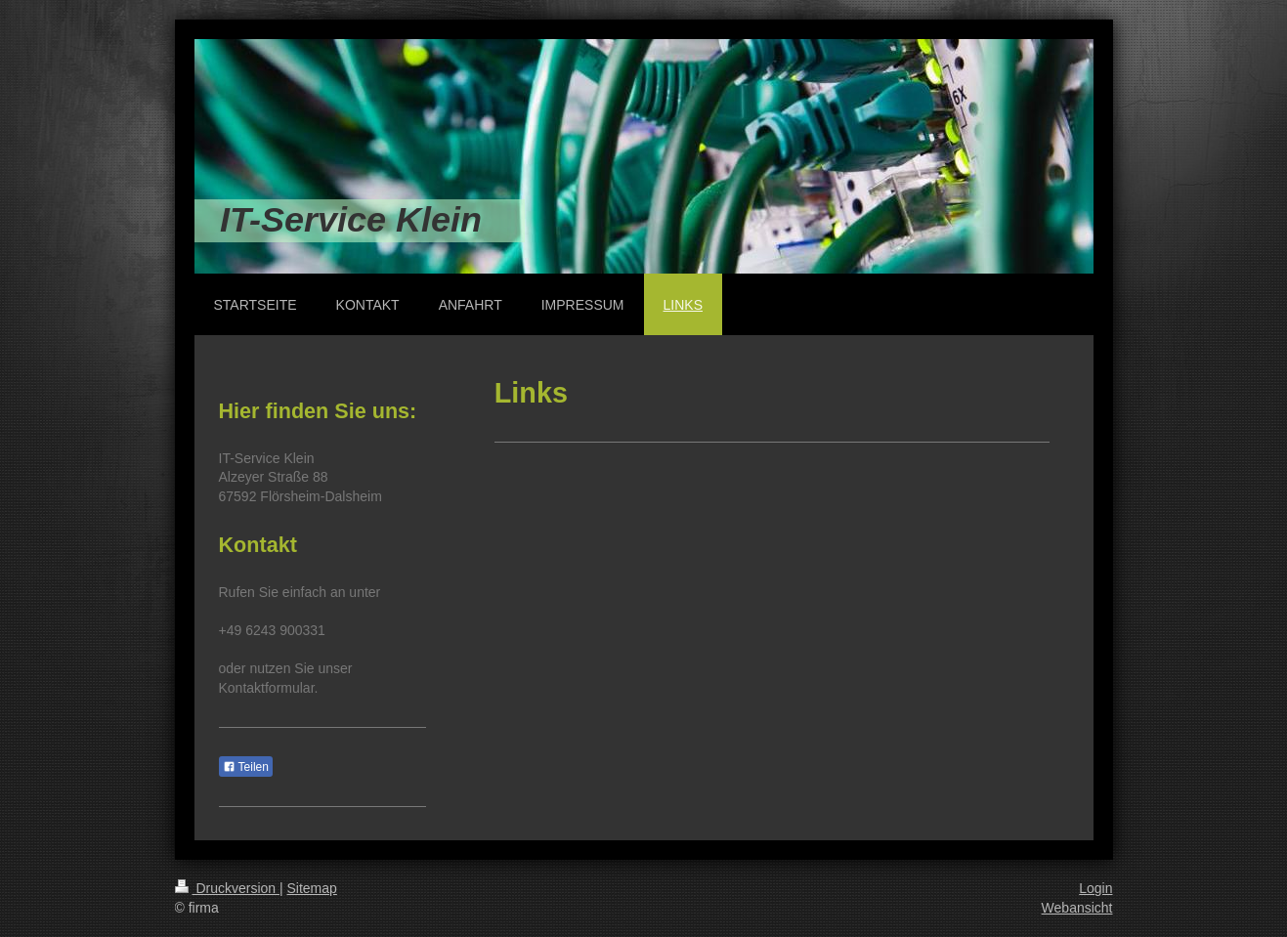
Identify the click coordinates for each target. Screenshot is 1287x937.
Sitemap (312, 888)
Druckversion (227, 888)
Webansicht (1077, 908)
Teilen (246, 767)
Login (1095, 888)
